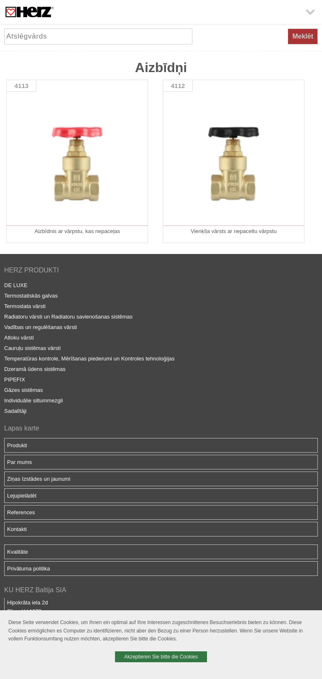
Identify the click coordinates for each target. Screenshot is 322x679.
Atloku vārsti (19, 337)
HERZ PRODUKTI (31, 270)
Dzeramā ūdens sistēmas (35, 369)
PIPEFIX (14, 379)
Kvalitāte (17, 552)
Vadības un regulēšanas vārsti (40, 327)
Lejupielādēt (21, 495)
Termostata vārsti (25, 306)
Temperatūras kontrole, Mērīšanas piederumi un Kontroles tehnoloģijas (89, 358)
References (21, 512)
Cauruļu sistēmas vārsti (32, 348)
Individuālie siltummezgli (33, 400)
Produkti (17, 445)
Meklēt (302, 36)
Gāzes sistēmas (23, 390)
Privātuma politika (28, 568)
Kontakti (17, 529)
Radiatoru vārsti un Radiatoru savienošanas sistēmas (68, 317)
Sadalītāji (15, 411)
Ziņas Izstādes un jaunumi (38, 479)
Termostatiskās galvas (31, 296)
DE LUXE (16, 285)
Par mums (19, 462)
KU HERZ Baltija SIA (35, 589)
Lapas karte (21, 428)
